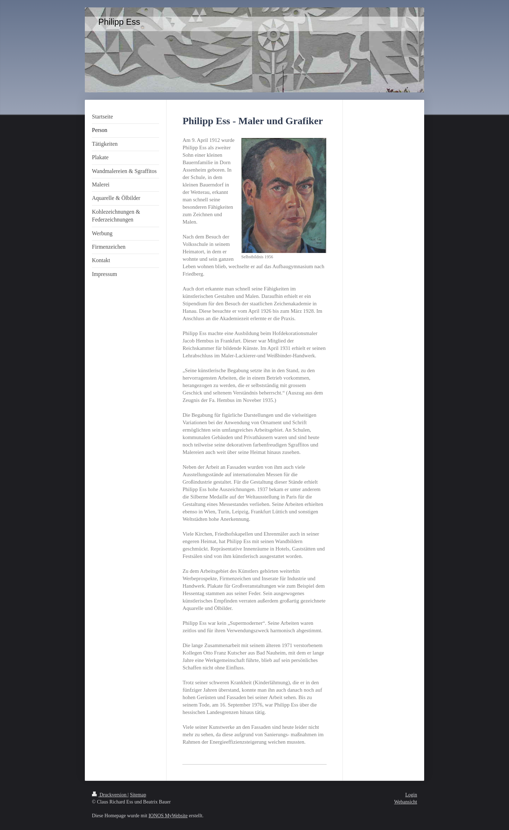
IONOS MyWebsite (167, 815)
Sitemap (138, 794)
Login (411, 794)
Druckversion (110, 794)
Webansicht (405, 802)
